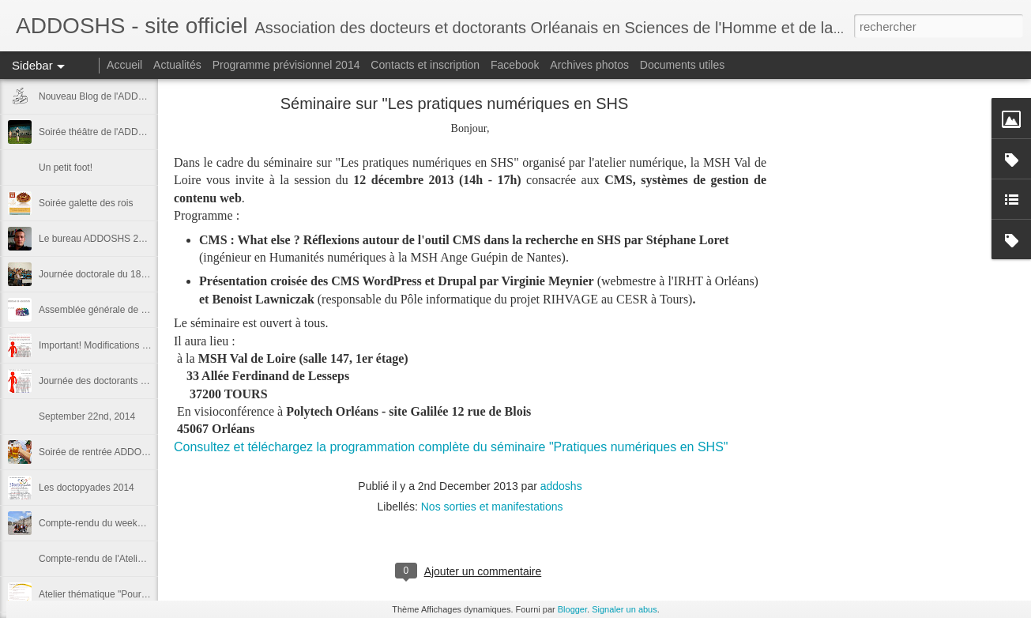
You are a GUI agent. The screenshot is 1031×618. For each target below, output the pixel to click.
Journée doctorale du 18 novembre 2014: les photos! (150, 274)
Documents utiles (682, 64)
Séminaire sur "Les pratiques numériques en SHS (454, 103)
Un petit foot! (65, 167)
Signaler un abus (624, 609)
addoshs (561, 486)
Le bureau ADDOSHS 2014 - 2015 (111, 238)
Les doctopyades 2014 (86, 487)
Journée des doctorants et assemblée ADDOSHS (142, 380)
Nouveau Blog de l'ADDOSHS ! (104, 96)
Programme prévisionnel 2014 (286, 64)
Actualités (177, 64)
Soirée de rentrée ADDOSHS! (101, 452)
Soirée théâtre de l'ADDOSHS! (103, 132)
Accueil (124, 64)
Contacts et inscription (425, 64)
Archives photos (589, 64)
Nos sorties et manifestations (492, 506)
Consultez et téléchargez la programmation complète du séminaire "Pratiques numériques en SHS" (451, 447)
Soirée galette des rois (86, 203)
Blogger (572, 609)
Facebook (515, 64)
